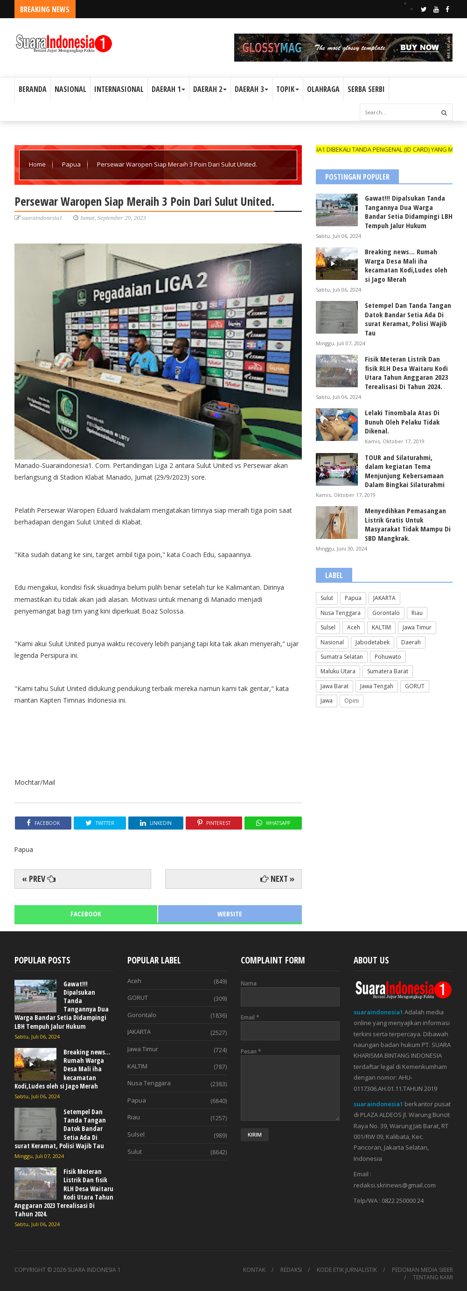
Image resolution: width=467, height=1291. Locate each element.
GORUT (415, 686)
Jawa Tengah (376, 686)
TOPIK (287, 89)
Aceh (353, 627)
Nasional (332, 642)
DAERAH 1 (168, 89)
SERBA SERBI (366, 89)
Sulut (327, 598)
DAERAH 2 (210, 89)
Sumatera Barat (387, 671)
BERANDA (33, 89)
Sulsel (328, 627)
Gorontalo (386, 613)
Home (38, 164)
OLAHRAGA (323, 89)
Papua (72, 164)
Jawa (327, 701)
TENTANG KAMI (433, 1277)
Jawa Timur (417, 627)
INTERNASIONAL (119, 89)
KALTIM (381, 627)
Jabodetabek (372, 642)
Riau (417, 613)
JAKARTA (384, 598)
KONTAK (254, 1270)
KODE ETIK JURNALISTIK (347, 1270)
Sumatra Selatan (342, 657)
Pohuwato (388, 657)
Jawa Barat (335, 686)
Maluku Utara (338, 671)
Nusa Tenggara (341, 613)
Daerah (411, 642)
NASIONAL (70, 89)
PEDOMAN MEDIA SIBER (422, 1270)
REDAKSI (291, 1270)
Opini (351, 701)
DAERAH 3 (251, 89)
